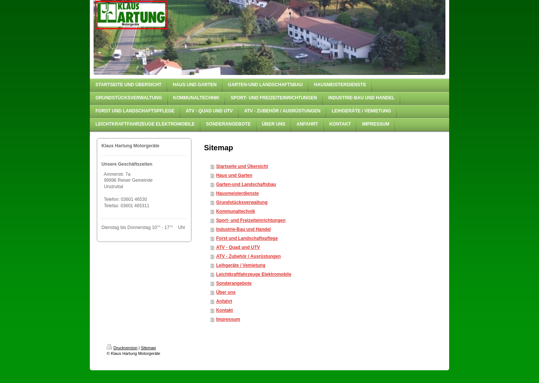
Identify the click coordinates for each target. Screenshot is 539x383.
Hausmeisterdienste (237, 193)
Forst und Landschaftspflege (247, 238)
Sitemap (148, 348)
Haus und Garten (234, 175)
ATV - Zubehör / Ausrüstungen (248, 256)
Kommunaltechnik (235, 211)
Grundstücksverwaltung (241, 202)
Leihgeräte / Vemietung (240, 265)
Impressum (228, 319)
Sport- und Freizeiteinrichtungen (250, 220)
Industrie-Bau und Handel (243, 229)
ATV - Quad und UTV (238, 247)
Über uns (225, 292)
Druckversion (122, 348)
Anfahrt (224, 301)
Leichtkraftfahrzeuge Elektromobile (253, 274)
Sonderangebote (234, 283)
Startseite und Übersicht (242, 166)
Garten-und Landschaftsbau (246, 184)
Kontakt (224, 310)
